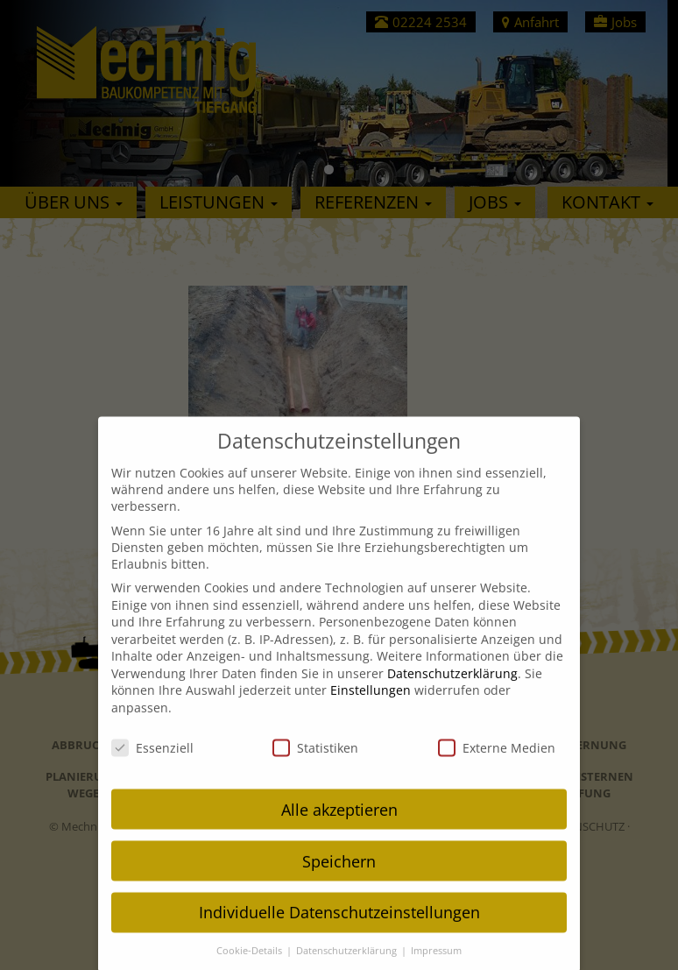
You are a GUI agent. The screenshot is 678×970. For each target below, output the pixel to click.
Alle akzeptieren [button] (339, 825)
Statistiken (315, 763)
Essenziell (152, 763)
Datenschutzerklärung (452, 689)
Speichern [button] (339, 877)
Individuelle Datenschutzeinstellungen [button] (339, 928)
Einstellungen (370, 706)
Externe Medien (496, 763)
